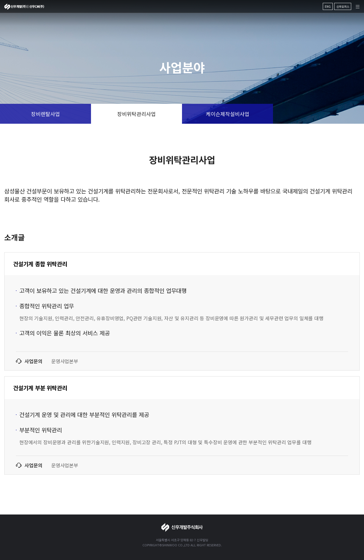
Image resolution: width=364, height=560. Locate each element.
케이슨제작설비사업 (227, 113)
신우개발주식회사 (24, 7)
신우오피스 (342, 6)
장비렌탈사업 (45, 113)
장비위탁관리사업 (136, 113)
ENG (328, 6)
